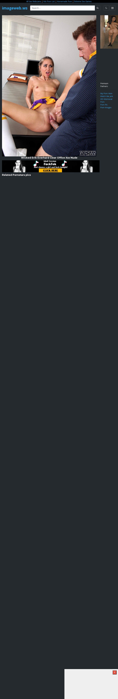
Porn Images (105, 107)
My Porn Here (106, 93)
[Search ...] (62, 8)
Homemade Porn (64, 1)
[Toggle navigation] (112, 8)
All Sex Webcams (33, 1)
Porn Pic (104, 104)
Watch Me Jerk (106, 96)
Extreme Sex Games (83, 1)
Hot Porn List (49, 1)
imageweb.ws (14, 8)
